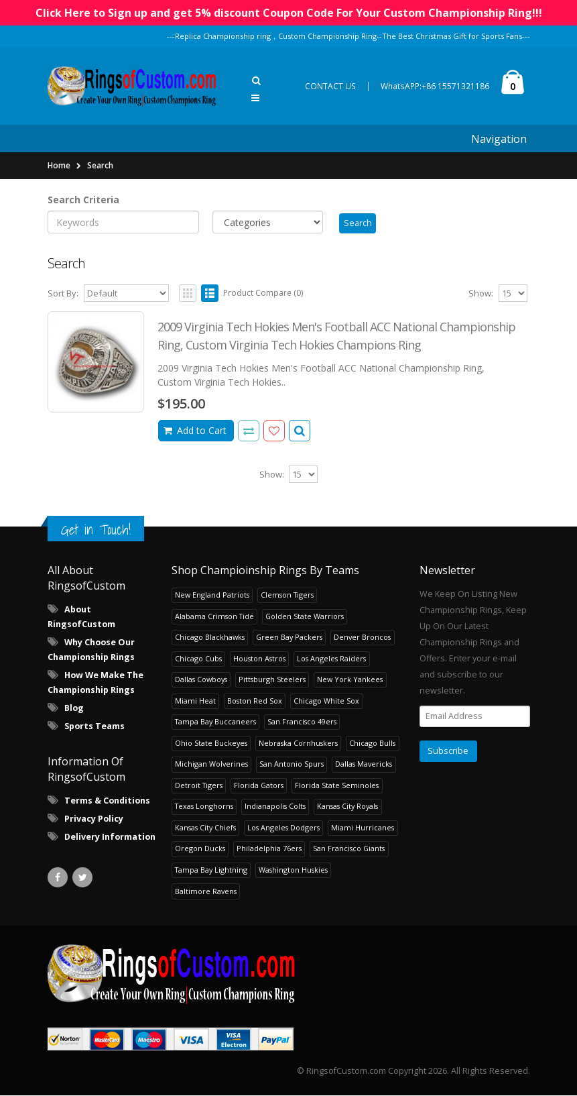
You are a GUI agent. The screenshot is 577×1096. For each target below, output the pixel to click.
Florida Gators (258, 786)
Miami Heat (195, 701)
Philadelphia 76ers (269, 849)
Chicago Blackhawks (210, 638)
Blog (74, 709)
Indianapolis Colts (275, 807)
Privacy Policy (93, 819)
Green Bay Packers (289, 638)
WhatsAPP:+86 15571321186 (435, 86)
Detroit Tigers (198, 786)
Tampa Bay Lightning (211, 870)
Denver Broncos (362, 638)
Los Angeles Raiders (331, 659)
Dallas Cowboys (201, 680)
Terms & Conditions (107, 801)
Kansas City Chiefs (205, 828)
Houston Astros (259, 659)
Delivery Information (109, 837)
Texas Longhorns (204, 807)
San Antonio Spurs (291, 765)
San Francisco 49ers (301, 723)
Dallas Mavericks (363, 765)
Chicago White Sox (326, 701)
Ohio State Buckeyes (211, 743)
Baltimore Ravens (206, 892)
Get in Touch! (96, 531)
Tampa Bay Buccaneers (215, 723)
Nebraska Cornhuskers (298, 743)
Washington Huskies (293, 870)
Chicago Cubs (198, 659)
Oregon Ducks (200, 849)
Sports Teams (94, 727)
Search (100, 165)
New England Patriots (212, 596)
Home (59, 165)
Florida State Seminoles (337, 786)
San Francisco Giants (349, 849)
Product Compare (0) (263, 293)
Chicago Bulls (372, 743)
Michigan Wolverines (211, 765)
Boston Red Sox (254, 701)
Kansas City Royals (347, 807)
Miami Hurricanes (362, 828)
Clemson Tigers (287, 596)
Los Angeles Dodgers (283, 828)
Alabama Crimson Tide (214, 617)
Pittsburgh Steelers (272, 680)
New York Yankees (350, 680)
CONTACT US (330, 86)
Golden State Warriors (304, 617)
